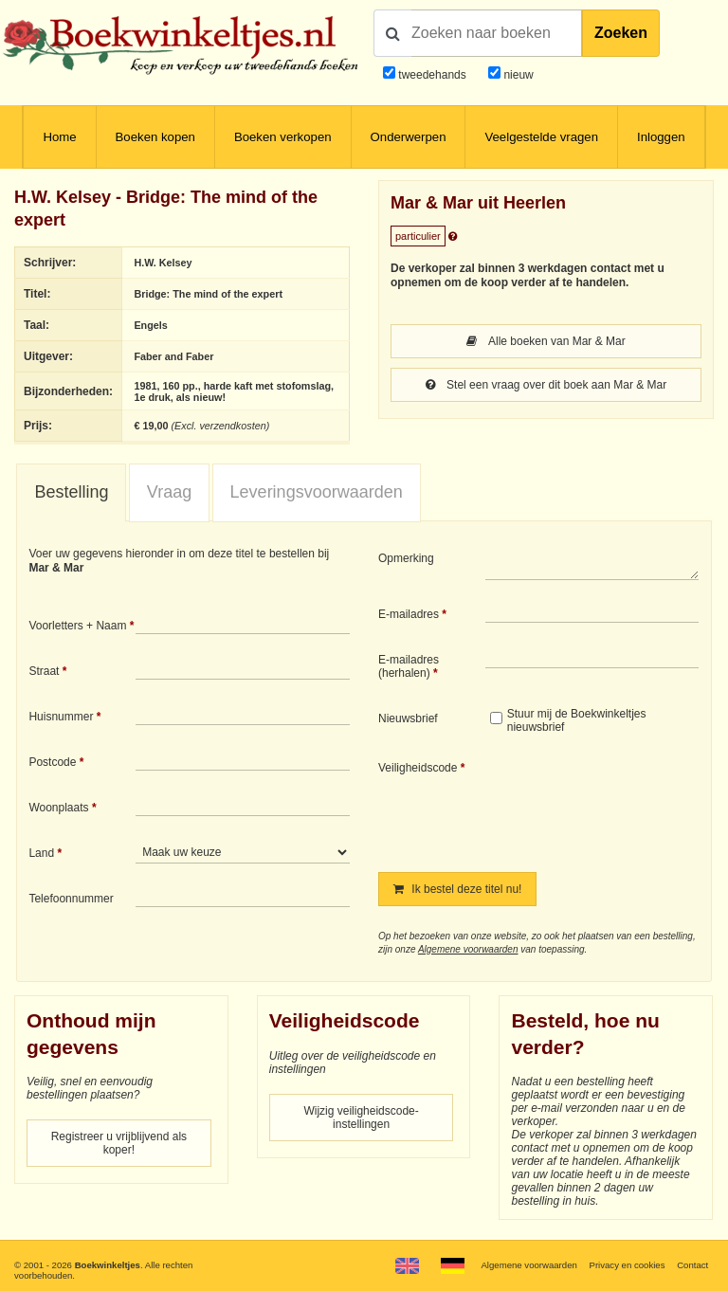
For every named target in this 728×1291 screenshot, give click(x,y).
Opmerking (406, 558)
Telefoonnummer (70, 898)
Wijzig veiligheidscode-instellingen (360, 1117)
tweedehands (431, 75)
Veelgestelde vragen (541, 137)
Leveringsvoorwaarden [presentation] (316, 491)
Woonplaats (58, 807)
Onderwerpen (408, 137)
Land (41, 853)
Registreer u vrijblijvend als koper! (119, 1143)
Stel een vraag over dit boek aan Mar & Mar (546, 384)
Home (59, 137)
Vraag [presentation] (169, 491)
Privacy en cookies (626, 1265)
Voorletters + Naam (77, 625)
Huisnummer (60, 716)
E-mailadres (408, 614)
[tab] (71, 493)
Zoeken (620, 33)
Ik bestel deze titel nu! (457, 889)
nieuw (517, 75)
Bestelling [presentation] (71, 491)
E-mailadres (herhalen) (408, 666)
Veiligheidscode (417, 767)
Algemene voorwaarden (468, 949)
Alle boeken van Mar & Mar (545, 341)
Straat (43, 671)
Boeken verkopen (283, 137)
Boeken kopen (155, 137)
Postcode (52, 762)
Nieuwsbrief (408, 718)
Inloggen (661, 137)
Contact (692, 1265)
